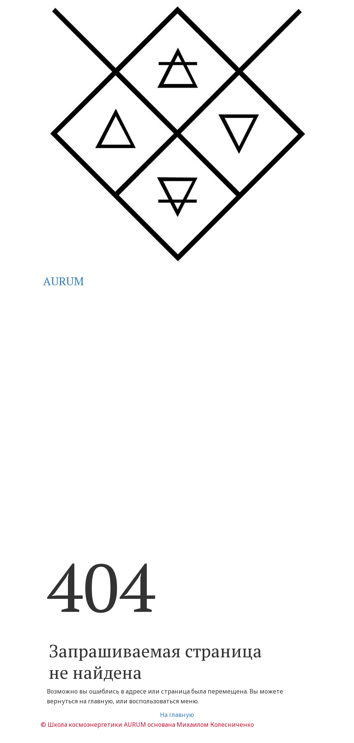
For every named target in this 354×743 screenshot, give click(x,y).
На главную (177, 715)
